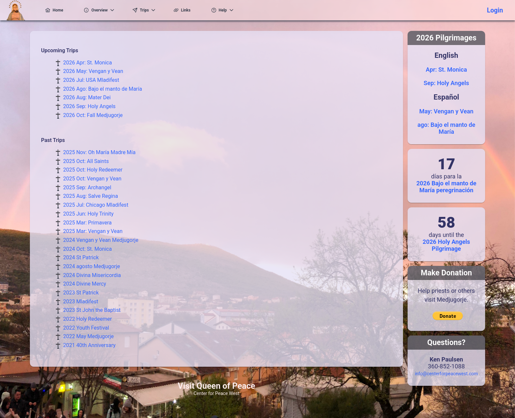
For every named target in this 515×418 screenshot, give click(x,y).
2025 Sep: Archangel (87, 187)
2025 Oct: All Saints (86, 161)
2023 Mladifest (80, 301)
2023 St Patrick (81, 293)
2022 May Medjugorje (88, 336)
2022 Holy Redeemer (87, 319)
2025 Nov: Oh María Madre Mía (99, 152)
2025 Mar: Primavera (87, 223)
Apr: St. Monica (446, 69)
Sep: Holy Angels (446, 83)
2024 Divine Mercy (84, 284)
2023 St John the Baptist (92, 310)
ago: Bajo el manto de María (446, 128)
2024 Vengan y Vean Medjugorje (100, 240)
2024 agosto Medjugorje (91, 266)
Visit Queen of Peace (216, 386)
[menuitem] (51, 10)
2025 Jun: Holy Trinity (88, 214)
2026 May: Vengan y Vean (93, 71)
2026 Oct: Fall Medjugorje (93, 115)
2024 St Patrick (81, 257)
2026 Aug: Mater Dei (87, 97)
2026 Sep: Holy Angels (89, 106)
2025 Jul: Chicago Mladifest (95, 205)
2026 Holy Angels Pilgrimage (446, 245)
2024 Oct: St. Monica (87, 249)
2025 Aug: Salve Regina (90, 196)
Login (495, 10)
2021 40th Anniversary (89, 345)
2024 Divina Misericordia (92, 275)
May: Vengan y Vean (446, 111)
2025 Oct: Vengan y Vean (92, 178)
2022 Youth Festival (86, 328)
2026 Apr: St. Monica (87, 62)
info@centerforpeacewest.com (446, 373)
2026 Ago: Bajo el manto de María (102, 89)
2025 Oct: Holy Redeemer (93, 170)
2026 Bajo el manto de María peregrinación (446, 187)
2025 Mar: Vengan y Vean (93, 231)
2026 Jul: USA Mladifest (91, 80)
